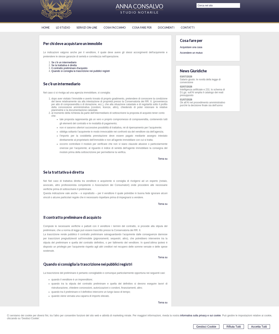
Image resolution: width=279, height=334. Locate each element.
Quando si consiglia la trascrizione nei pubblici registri (80, 71)
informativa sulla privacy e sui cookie (200, 315)
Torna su (162, 158)
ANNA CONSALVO (139, 6)
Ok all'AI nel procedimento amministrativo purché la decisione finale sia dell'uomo (202, 104)
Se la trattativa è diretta (64, 65)
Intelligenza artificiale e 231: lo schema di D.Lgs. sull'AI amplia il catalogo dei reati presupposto (202, 92)
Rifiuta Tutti (233, 326)
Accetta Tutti (259, 326)
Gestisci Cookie (206, 326)
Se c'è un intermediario (64, 62)
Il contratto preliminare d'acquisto (69, 68)
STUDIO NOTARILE (139, 12)
